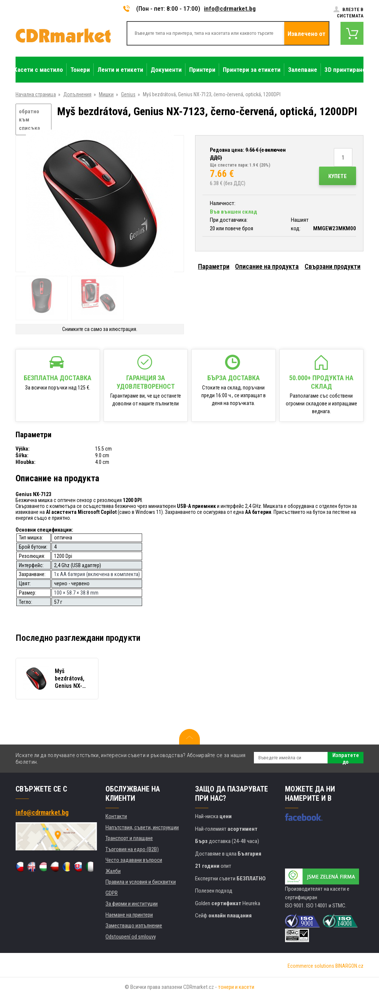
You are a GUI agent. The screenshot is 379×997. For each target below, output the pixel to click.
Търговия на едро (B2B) (132, 849)
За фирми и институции (131, 903)
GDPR (111, 893)
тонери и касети (236, 987)
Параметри (213, 266)
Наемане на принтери (129, 914)
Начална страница (36, 94)
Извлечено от (306, 33)
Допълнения (77, 94)
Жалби (113, 871)
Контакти (116, 816)
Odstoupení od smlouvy (130, 936)
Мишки (106, 94)
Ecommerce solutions (311, 966)
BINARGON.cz (349, 966)
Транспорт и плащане (129, 838)
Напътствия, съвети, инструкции (142, 827)
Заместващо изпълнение (133, 925)
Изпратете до (345, 757)
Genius (128, 94)
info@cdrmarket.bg (230, 8)
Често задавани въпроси (133, 860)
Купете (337, 176)
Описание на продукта (267, 266)
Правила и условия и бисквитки (140, 882)
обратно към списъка (29, 119)
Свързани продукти (332, 266)
